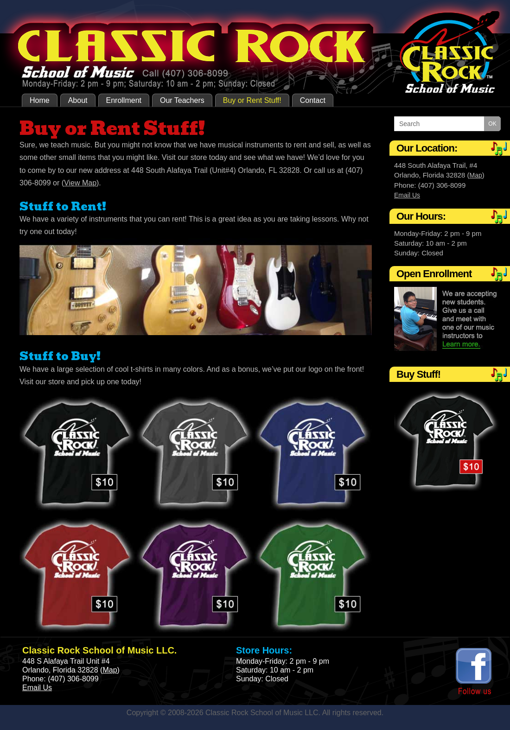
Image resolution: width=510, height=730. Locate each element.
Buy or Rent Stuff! (252, 100)
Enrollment (123, 100)
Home (40, 100)
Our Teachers (182, 100)
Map (476, 175)
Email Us (407, 195)
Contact (312, 100)
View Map (80, 183)
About (78, 100)
